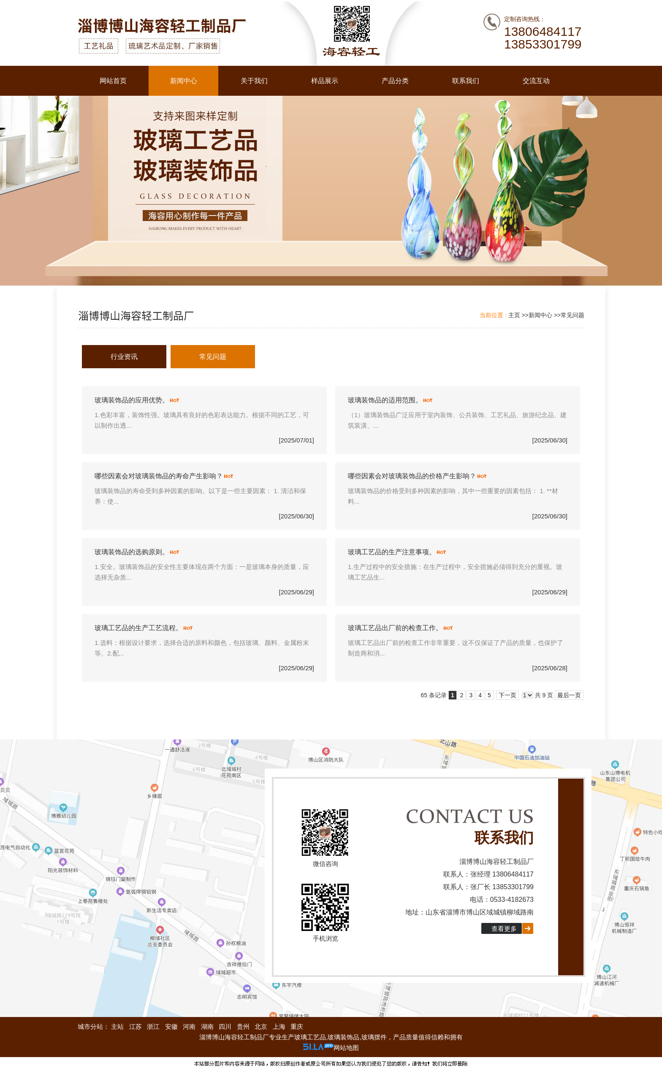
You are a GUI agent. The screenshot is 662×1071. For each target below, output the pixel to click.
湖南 (207, 1026)
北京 (261, 1026)
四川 (225, 1026)
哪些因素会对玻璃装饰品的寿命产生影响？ (159, 476)
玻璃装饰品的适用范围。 (385, 400)
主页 (514, 315)
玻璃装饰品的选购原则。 (132, 552)
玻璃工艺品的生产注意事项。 (392, 552)
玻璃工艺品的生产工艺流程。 (138, 627)
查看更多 (504, 928)
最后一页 (569, 695)
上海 (279, 1026)
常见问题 (572, 315)
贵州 (243, 1026)
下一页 (507, 695)
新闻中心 (540, 315)
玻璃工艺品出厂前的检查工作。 (395, 627)
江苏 (135, 1026)
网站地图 (346, 1047)
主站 (116, 1026)
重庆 (296, 1026)
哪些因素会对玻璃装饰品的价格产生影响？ (412, 476)
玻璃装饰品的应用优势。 (132, 400)
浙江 (153, 1026)
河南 (189, 1026)
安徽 (171, 1026)
